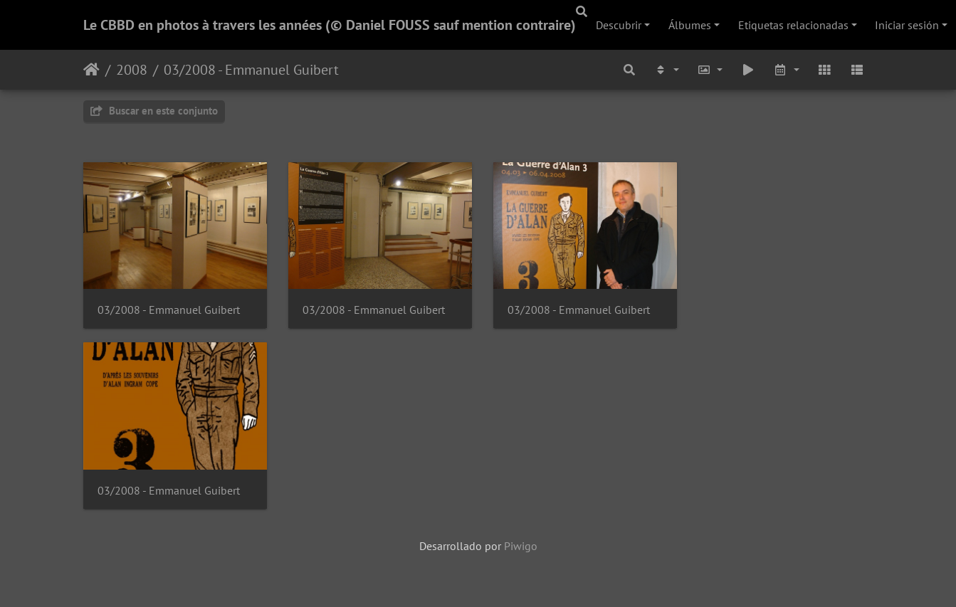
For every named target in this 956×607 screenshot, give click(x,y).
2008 (131, 69)
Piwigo (520, 548)
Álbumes (689, 25)
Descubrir (618, 25)
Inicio (91, 69)
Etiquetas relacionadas (793, 25)
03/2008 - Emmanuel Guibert (251, 69)
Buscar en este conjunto (154, 110)
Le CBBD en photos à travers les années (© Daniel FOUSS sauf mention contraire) (329, 25)
